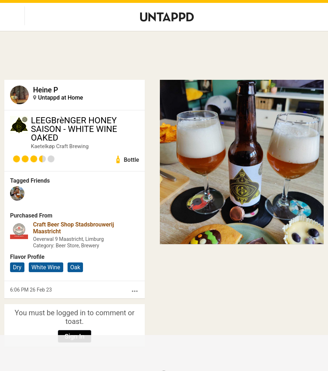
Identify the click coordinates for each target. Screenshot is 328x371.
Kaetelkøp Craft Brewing (60, 146)
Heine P (45, 90)
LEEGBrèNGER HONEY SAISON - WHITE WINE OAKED (74, 129)
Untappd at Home (60, 97)
